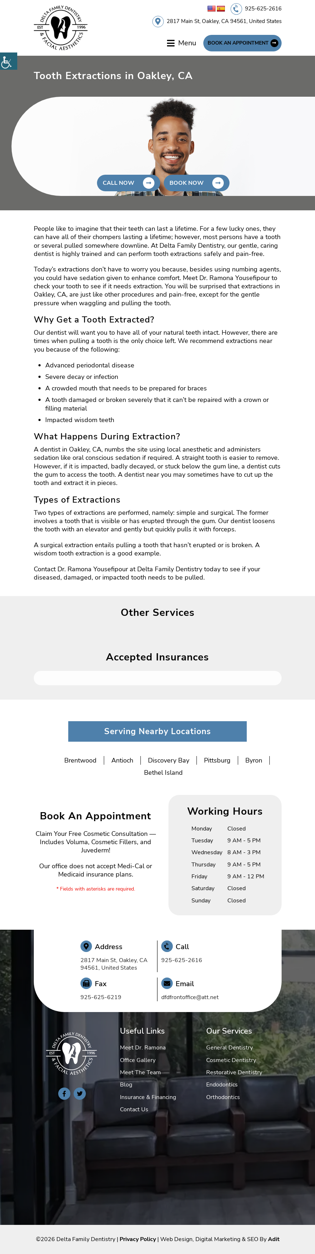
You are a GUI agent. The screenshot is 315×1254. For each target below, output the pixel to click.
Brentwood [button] (80, 760)
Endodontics (222, 1085)
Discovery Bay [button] (168, 760)
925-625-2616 (263, 8)
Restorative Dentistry (234, 1072)
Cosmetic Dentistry (231, 1060)
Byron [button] (253, 760)
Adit (273, 1239)
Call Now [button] (118, 183)
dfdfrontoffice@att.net (190, 997)
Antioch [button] (122, 760)
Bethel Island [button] (163, 772)
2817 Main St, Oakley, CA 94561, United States (224, 21)
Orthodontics (223, 1097)
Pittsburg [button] (217, 760)
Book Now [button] (187, 183)
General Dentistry (229, 1048)
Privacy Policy (138, 1239)
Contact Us (134, 1109)
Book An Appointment (238, 43)
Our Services (229, 1031)
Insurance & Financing (148, 1097)
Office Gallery (138, 1060)
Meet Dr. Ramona (143, 1048)
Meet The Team (140, 1072)
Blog (126, 1085)
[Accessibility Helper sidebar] (8, 61)
